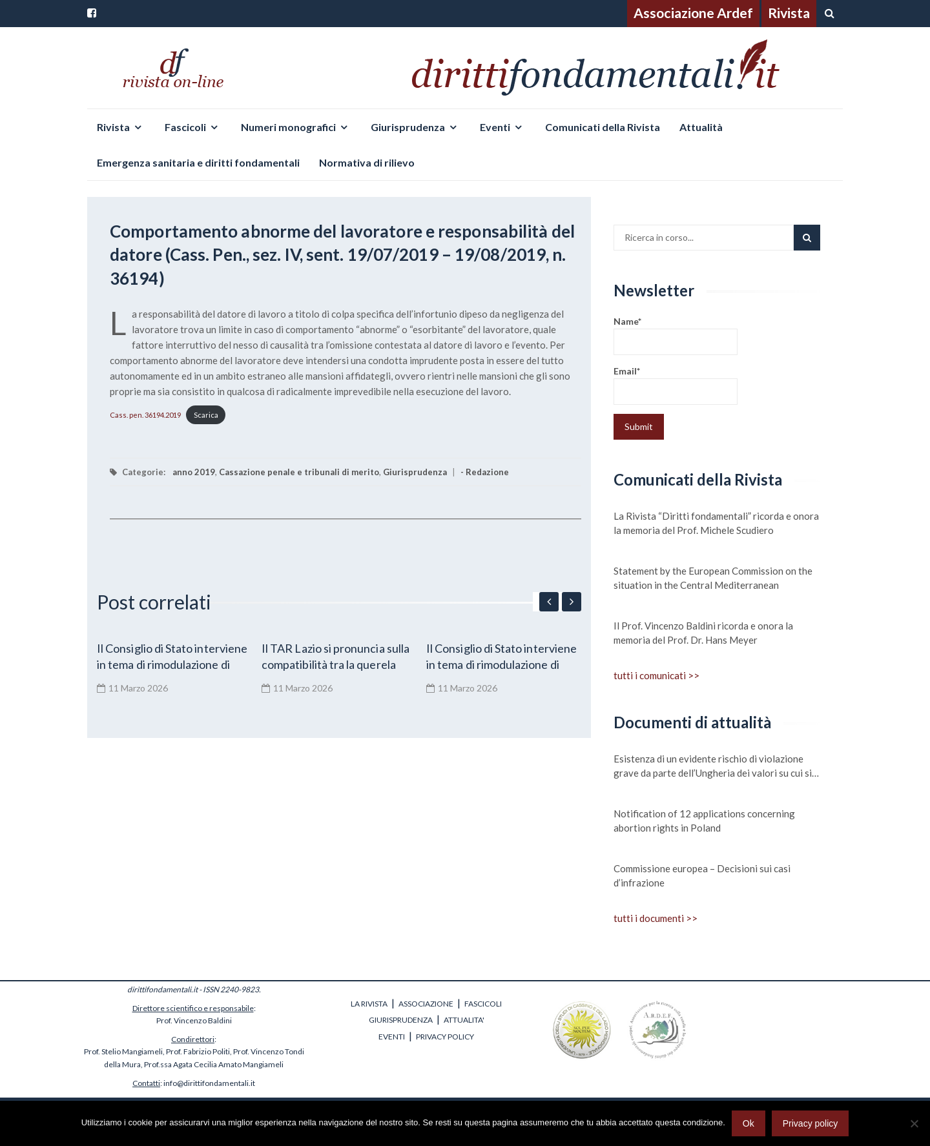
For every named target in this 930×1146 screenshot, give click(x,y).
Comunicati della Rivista (602, 127)
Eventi (495, 127)
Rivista (789, 13)
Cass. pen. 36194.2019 (145, 415)
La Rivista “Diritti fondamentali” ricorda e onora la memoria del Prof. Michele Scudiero (716, 523)
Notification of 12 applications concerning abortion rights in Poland (704, 821)
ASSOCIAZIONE (425, 1003)
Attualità (701, 127)
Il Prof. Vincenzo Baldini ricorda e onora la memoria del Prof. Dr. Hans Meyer (703, 633)
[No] (913, 1123)
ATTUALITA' (464, 1020)
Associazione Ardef (693, 13)
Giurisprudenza (408, 127)
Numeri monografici (288, 127)
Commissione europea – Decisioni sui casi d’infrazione (702, 875)
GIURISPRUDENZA (401, 1020)
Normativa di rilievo (367, 162)
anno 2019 (193, 472)
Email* (676, 385)
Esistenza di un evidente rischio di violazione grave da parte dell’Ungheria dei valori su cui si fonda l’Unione (713, 766)
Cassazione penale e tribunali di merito (299, 472)
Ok (748, 1123)
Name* (676, 335)
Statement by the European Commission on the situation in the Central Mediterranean (713, 578)
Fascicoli (185, 127)
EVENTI (391, 1036)
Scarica (206, 415)
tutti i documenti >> (656, 918)
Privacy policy (810, 1123)
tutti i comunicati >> (656, 675)
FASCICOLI (483, 1003)
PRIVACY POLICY (445, 1036)
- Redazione (484, 472)
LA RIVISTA (369, 1003)
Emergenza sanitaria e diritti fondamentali (198, 162)
